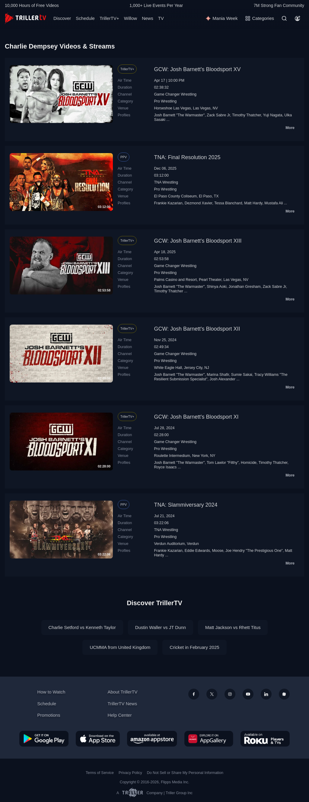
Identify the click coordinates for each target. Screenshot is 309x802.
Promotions (48, 715)
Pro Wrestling (165, 101)
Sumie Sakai (241, 375)
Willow (130, 18)
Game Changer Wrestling (175, 94)
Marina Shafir (218, 375)
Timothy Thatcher (246, 115)
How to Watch (51, 691)
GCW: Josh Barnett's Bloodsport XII (197, 329)
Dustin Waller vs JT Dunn (160, 627)
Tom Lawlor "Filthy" (223, 463)
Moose (217, 551)
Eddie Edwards (197, 551)
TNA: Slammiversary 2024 (185, 505)
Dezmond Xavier (198, 203)
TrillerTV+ (109, 18)
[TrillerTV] (25, 18)
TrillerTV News (122, 703)
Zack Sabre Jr (218, 115)
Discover (62, 18)
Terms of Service (100, 773)
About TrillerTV (122, 691)
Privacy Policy (130, 773)
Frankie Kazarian (168, 203)
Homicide (248, 463)
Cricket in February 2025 (194, 647)
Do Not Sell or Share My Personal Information (185, 773)
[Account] (297, 18)
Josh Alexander (222, 379)
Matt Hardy (253, 203)
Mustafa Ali (273, 203)
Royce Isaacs (165, 467)
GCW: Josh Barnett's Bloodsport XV (197, 69)
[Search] (284, 18)
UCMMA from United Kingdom (120, 647)
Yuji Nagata (272, 115)
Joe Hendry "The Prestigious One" (254, 551)
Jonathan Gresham (245, 287)
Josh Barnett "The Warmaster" (179, 115)
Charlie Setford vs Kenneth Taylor (82, 627)
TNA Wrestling (166, 182)
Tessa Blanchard (228, 203)
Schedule (85, 18)
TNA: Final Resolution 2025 (187, 157)
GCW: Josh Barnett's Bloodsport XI (196, 417)
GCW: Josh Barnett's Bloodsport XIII (197, 241)
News (147, 18)
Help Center (119, 715)
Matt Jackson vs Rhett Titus (232, 627)
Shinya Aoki (216, 287)
